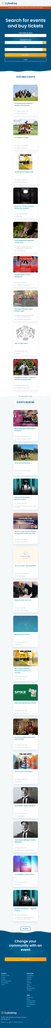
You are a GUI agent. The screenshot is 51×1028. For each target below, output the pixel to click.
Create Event (25, 959)
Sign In (3, 984)
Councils (29, 979)
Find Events (25, 55)
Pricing (3, 979)
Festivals (29, 982)
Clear (25, 59)
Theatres (29, 990)
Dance (28, 981)
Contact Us (30, 997)
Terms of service (18, 1022)
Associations (30, 975)
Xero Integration (31, 1004)
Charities (29, 977)
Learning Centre (31, 1001)
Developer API (31, 1002)
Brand (28, 1006)
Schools (29, 986)
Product (3, 977)
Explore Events (5, 975)
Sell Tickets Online (6, 981)
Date (25, 47)
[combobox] (25, 42)
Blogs (28, 999)
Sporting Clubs (31, 988)
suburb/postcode (25, 40)
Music (28, 984)
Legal (9, 1022)
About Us (3, 1022)
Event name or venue (25, 33)
